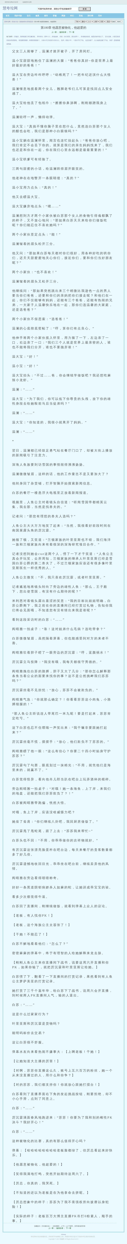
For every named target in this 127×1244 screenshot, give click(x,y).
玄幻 (29, 16)
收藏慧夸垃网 (27, 2)
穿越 (55, 16)
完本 (100, 16)
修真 (37, 16)
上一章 (54, 32)
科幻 (72, 16)
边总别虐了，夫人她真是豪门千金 (96, 40)
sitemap (63, 1234)
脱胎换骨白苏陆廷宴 (26, 21)
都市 (46, 16)
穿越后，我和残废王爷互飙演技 (24, 36)
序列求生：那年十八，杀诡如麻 (47, 36)
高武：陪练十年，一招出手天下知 (72, 40)
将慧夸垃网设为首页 (11, 2)
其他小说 (15, 21)
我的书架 (18, 16)
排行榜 (90, 16)
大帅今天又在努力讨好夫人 (50, 40)
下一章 (71, 32)
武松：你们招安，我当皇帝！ (69, 36)
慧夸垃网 (10, 8)
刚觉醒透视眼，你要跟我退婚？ (29, 40)
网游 (63, 16)
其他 (81, 16)
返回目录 (62, 32)
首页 (7, 16)
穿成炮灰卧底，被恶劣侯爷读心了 (92, 36)
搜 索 (85, 9)
